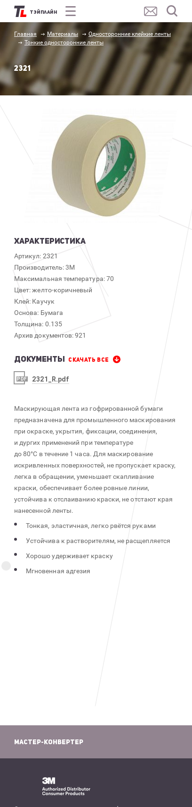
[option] (100, 166)
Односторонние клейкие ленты (129, 34)
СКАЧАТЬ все (88, 360)
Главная (25, 34)
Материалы (62, 34)
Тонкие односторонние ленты (64, 42)
